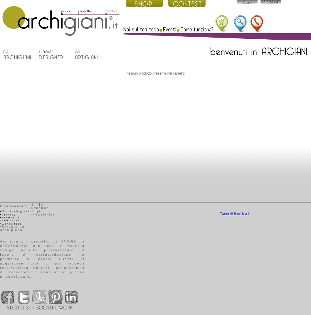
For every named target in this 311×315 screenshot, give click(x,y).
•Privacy (8, 214)
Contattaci (12, 223)
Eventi (169, 29)
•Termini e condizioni (10, 219)
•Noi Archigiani (15, 211)
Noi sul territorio (141, 29)
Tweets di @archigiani (234, 213)
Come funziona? (197, 29)
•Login (37, 211)
